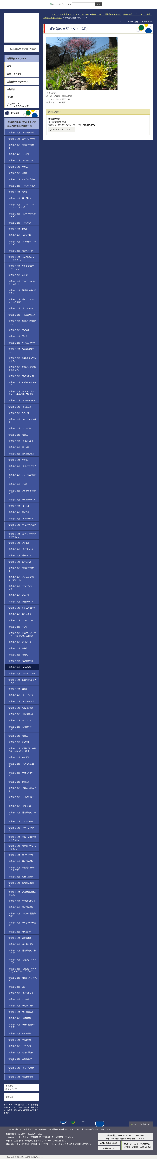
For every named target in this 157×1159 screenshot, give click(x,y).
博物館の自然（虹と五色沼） (21, 992)
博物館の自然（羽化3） (18, 166)
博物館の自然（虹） (17, 986)
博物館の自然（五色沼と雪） (21, 1005)
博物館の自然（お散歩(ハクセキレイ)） (22, 681)
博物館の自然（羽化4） (18, 654)
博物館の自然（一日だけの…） (22, 314)
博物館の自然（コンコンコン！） (20, 587)
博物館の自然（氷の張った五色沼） (22, 924)
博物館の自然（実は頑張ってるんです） (22, 359)
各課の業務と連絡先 (109, 1143)
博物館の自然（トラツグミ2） (21, 701)
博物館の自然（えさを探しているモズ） (22, 243)
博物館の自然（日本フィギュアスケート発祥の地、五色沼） (22, 393)
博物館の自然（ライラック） (21, 549)
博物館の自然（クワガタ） (20, 806)
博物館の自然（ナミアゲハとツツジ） (22, 526)
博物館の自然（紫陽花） (19, 781)
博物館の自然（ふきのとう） (21, 620)
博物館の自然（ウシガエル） (21, 1011)
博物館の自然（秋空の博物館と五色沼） (22, 1026)
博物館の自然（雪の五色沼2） (21, 453)
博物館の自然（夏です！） (20, 720)
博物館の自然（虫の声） (19, 329)
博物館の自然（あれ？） (19, 595)
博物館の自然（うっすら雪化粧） (21, 1069)
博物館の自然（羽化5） (18, 459)
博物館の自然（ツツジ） (19, 412)
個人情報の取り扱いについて (62, 1129)
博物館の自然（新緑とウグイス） (21, 774)
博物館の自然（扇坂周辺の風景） (21, 884)
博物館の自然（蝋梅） (18, 228)
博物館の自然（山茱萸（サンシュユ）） (22, 383)
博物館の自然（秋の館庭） (20, 1039)
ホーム (55, 14)
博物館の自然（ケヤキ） (19, 999)
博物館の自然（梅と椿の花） (21, 944)
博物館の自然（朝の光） (19, 512)
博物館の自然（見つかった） (21, 440)
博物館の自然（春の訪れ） (20, 931)
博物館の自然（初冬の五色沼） (22, 900)
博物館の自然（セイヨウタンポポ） (22, 420)
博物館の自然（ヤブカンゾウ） (22, 342)
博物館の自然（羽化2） (18, 274)
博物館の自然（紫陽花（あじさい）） (22, 322)
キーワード (55, 4)
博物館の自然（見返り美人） (21, 713)
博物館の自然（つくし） (19, 505)
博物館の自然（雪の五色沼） (21, 907)
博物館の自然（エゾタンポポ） (22, 138)
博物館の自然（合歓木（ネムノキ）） (22, 789)
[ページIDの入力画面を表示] (63, 4)
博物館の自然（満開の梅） (20, 937)
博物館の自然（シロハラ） (20, 235)
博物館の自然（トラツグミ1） (21, 132)
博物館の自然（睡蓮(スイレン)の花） (22, 979)
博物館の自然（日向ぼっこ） (21, 601)
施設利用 (9, 1097)
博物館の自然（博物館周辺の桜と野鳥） (22, 952)
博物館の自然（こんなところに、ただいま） (21, 578)
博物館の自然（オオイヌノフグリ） (22, 467)
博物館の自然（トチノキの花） (22, 185)
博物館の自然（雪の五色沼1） (21, 375)
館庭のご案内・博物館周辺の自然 (106, 14)
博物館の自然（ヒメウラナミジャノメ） (22, 215)
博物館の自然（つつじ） (19, 154)
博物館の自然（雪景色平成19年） (21, 569)
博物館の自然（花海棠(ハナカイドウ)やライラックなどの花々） (22, 970)
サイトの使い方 (14, 1129)
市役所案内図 (109, 1148)
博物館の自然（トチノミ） (20, 222)
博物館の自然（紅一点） (19, 447)
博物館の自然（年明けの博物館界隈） (22, 915)
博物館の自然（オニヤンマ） (21, 308)
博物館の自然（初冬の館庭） (21, 1052)
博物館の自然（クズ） (18, 626)
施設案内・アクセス (68, 14)
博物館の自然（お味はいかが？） (20, 728)
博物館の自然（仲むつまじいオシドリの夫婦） (22, 300)
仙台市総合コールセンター (119, 1135)
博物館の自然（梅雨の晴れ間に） (21, 350)
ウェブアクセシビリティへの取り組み (94, 1129)
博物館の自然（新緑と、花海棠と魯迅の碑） (22, 368)
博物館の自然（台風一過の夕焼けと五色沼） (22, 838)
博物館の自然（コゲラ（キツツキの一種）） (22, 535)
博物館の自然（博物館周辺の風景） (22, 814)
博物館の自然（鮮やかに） (20, 614)
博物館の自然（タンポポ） (20, 667)
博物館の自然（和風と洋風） (21, 707)
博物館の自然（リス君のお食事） (21, 765)
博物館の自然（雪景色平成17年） (21, 146)
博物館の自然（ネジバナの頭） (22, 673)
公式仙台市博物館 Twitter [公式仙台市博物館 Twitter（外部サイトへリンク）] (23, 48)
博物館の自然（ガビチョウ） (21, 821)
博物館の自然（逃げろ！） (20, 555)
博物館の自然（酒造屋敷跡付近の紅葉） (22, 893)
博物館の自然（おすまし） (20, 561)
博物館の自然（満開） (18, 172)
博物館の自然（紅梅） (18, 648)
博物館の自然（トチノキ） (20, 1046)
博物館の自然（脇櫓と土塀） (21, 876)
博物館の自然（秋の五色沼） (21, 861)
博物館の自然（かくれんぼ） (21, 160)
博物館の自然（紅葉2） (18, 735)
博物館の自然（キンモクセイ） (22, 400)
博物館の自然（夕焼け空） (20, 1018)
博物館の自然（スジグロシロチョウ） (22, 492)
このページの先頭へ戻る (141, 1124)
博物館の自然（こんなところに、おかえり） (21, 258)
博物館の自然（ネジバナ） (20, 642)
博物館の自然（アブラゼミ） (21, 518)
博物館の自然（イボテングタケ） (21, 829)
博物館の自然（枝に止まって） (22, 499)
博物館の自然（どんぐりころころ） (22, 476)
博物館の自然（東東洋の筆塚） (22, 179)
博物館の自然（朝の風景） (20, 1033)
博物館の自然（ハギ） (18, 484)
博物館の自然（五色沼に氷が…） (20, 1060)
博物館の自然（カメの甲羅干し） (21, 798)
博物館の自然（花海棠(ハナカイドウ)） (22, 961)
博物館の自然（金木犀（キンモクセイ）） (22, 847)
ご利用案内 (84, 14)
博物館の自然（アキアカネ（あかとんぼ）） (22, 282)
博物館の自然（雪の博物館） (21, 1076)
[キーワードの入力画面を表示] (51, 4)
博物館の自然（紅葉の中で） (21, 250)
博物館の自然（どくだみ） (20, 406)
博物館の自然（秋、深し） (20, 198)
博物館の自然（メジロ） (19, 542)
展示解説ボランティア (11, 1087)
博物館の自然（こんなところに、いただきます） (21, 206)
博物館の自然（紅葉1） (18, 434)
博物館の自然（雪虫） (18, 191)
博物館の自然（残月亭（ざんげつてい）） (22, 291)
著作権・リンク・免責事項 (35, 1129)
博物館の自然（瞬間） (18, 688)
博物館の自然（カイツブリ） (21, 854)
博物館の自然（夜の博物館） (21, 660)
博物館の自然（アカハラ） (20, 428)
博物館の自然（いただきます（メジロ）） (21, 267)
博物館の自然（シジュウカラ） (22, 607)
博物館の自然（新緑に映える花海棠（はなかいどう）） (22, 749)
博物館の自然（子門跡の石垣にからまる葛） (22, 869)
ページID (66, 4)
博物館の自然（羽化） (18, 336)
